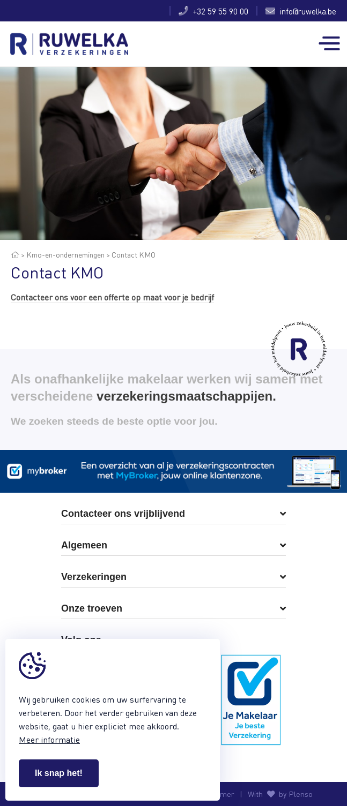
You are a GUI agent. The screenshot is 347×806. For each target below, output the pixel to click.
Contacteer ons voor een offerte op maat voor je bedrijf (112, 297)
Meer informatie (49, 739)
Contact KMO (134, 254)
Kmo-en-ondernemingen (65, 254)
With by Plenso (280, 794)
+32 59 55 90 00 (213, 11)
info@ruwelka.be (300, 11)
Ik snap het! (59, 773)
